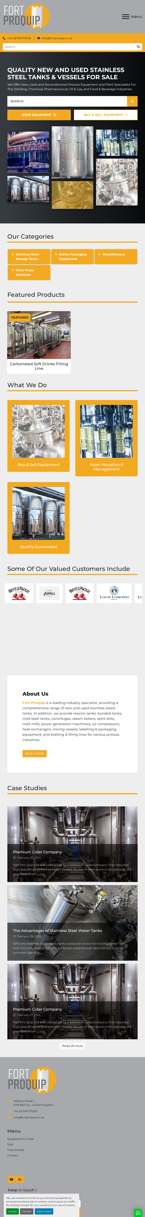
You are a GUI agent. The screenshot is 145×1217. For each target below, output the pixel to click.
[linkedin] (20, 1179)
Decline (26, 1211)
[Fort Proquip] (32, 1080)
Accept (12, 1211)
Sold (10, 1144)
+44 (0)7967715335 (19, 38)
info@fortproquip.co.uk (57, 38)
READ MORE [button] (34, 753)
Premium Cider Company (37, 852)
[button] (132, 101)
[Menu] (126, 16)
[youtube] (11, 1179)
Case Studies (16, 1150)
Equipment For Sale (20, 1139)
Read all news (72, 1046)
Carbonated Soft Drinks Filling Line (39, 366)
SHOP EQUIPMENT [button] (39, 115)
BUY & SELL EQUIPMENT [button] (105, 115)
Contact (13, 1155)
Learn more (44, 1211)
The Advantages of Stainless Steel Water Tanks (57, 930)
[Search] (69, 46)
